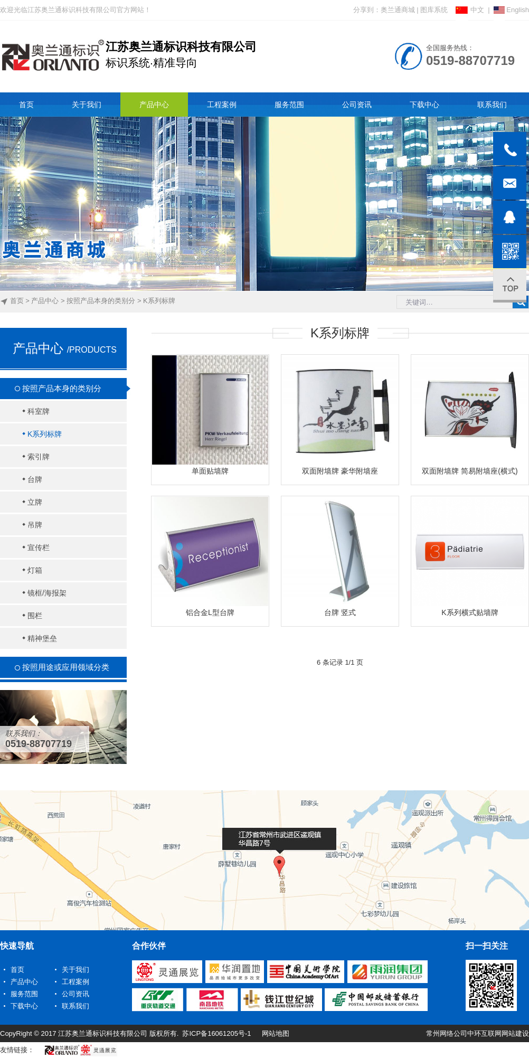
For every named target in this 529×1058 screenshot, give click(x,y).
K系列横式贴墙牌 (469, 612)
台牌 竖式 (340, 612)
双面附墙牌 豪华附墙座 (340, 471)
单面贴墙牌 (210, 471)
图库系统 (434, 10)
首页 (17, 301)
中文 (470, 10)
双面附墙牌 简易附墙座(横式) (469, 471)
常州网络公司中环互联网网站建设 (477, 1033)
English (511, 10)
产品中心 (45, 301)
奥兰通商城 (398, 10)
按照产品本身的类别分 (101, 301)
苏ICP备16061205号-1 (216, 1033)
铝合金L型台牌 (210, 612)
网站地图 (275, 1033)
